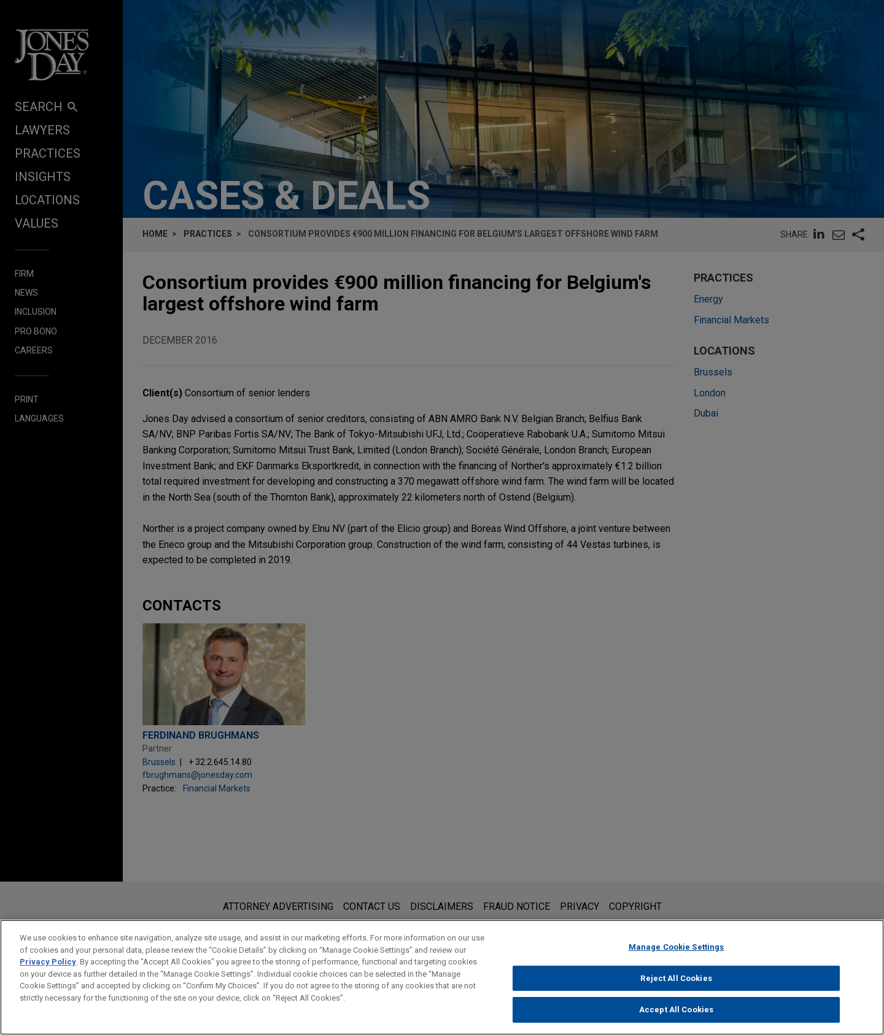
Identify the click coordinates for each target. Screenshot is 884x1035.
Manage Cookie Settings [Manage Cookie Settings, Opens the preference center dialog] (676, 952)
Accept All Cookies (676, 1015)
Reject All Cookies (675, 983)
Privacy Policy (48, 967)
